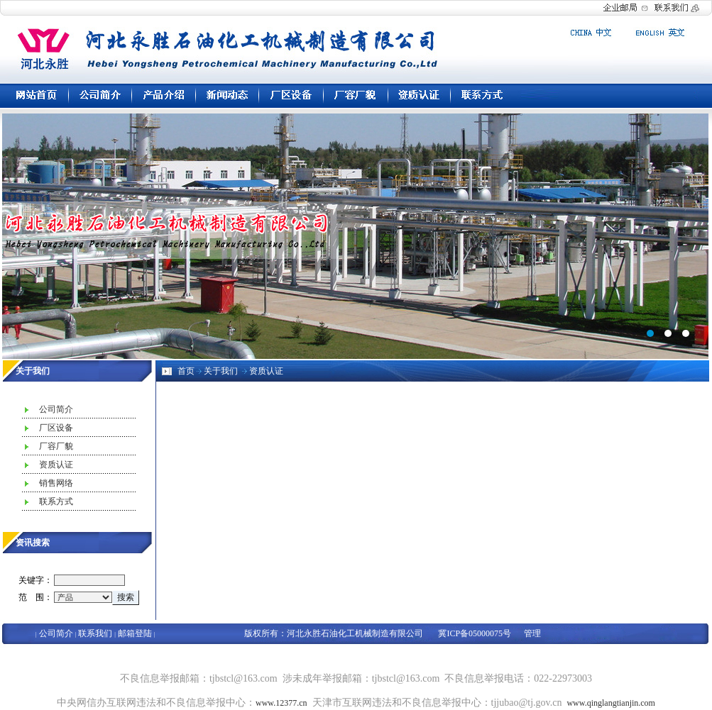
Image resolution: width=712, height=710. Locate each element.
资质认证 (56, 465)
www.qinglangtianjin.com (610, 703)
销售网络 (56, 483)
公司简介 (56, 409)
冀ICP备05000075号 (474, 633)
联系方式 (56, 501)
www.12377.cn (281, 703)
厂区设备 (56, 428)
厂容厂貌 (56, 446)
